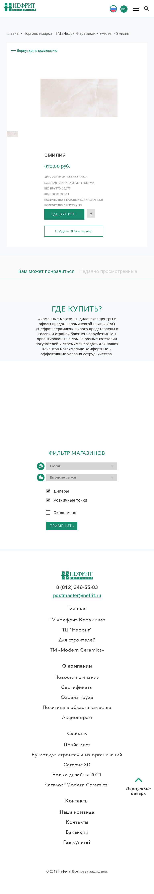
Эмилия (106, 33)
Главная (13, 33)
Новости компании (77, 677)
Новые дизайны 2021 (77, 775)
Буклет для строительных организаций (77, 754)
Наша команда (77, 812)
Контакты (77, 822)
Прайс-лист (77, 744)
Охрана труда (77, 697)
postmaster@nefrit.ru (77, 595)
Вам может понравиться (46, 271)
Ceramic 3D (77, 765)
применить (62, 525)
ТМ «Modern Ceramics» (77, 650)
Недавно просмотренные (108, 271)
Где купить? (64, 214)
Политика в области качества (77, 707)
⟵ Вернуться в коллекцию (34, 50)
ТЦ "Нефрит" (77, 630)
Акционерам (77, 717)
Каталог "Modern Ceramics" (77, 785)
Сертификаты (77, 687)
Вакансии (77, 832)
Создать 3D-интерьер (73, 231)
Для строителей (77, 640)
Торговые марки (38, 33)
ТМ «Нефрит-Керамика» (76, 33)
